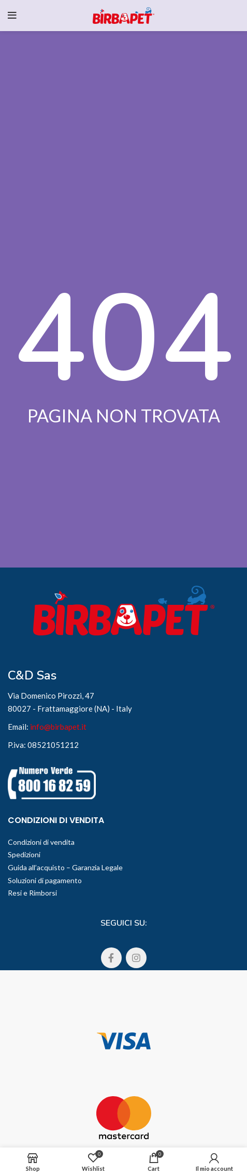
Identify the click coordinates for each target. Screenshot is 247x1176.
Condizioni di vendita (41, 842)
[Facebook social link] (111, 957)
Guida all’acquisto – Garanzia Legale (65, 867)
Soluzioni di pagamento (45, 880)
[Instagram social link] (136, 957)
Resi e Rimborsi (32, 892)
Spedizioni (24, 854)
